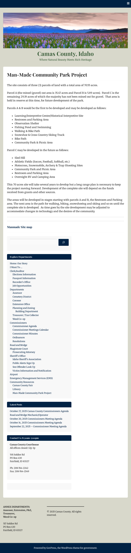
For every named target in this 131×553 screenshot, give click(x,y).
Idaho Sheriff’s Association (27, 359)
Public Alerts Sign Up (24, 363)
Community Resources (22, 382)
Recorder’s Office (21, 282)
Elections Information (24, 274)
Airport (14, 374)
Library (17, 389)
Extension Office (21, 304)
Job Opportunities (22, 285)
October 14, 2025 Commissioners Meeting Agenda (36, 422)
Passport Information (24, 278)
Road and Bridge (18, 345)
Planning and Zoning (24, 308)
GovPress (51, 547)
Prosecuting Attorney (24, 352)
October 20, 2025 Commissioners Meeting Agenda (36, 418)
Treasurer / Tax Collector (26, 315)
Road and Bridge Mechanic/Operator (29, 415)
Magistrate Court (19, 348)
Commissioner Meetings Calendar (31, 329)
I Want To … (16, 267)
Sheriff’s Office (17, 355)
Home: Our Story (18, 263)
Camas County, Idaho (65, 53)
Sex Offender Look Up (24, 366)
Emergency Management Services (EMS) (31, 378)
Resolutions (19, 341)
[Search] (63, 242)
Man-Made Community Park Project (32, 393)
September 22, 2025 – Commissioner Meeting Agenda (38, 426)
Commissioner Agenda (25, 326)
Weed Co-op (19, 319)
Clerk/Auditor (17, 271)
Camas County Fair (23, 385)
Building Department (26, 311)
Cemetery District (22, 296)
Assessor (17, 292)
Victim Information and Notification (32, 370)
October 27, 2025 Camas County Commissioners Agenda (39, 411)
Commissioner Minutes (25, 333)
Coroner (17, 300)
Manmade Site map (19, 227)
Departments (17, 289)
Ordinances (19, 337)
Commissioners (18, 322)
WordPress (67, 547)
